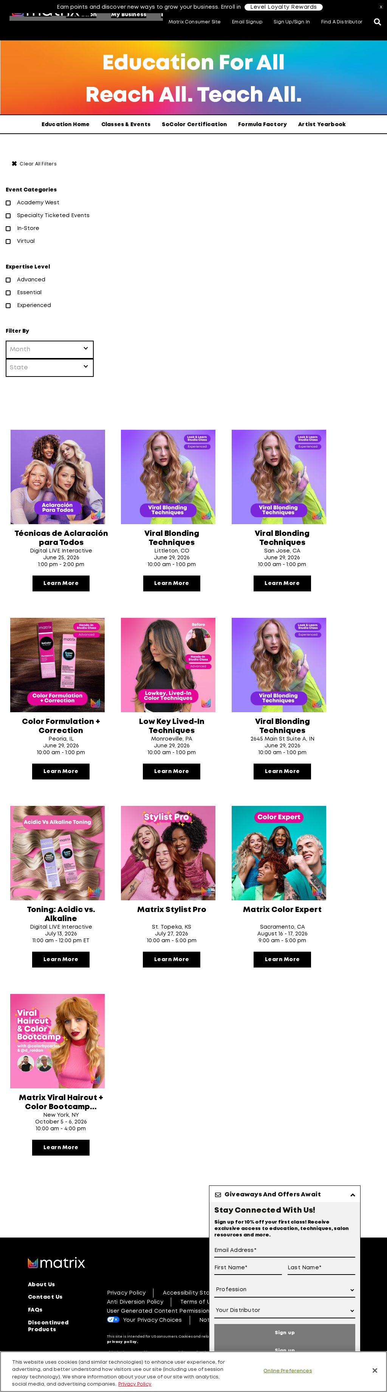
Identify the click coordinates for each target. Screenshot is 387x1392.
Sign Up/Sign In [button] (292, 22)
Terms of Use (198, 1329)
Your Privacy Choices (152, 1347)
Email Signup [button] (247, 22)
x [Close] (381, 7)
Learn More (61, 587)
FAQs (35, 1337)
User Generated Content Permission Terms (167, 1338)
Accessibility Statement (197, 1320)
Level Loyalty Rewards (283, 7)
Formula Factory (262, 124)
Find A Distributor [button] (341, 22)
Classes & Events (125, 124)
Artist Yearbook (321, 124)
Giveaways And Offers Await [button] (272, 1195)
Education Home (66, 124)
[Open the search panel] (377, 22)
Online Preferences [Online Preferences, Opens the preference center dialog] (287, 1371)
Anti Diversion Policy (135, 1329)
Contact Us (45, 1324)
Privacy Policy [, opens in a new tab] (135, 1384)
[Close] (375, 1370)
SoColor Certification (194, 124)
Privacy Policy (126, 1320)
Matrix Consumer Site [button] (195, 22)
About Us (41, 1312)
